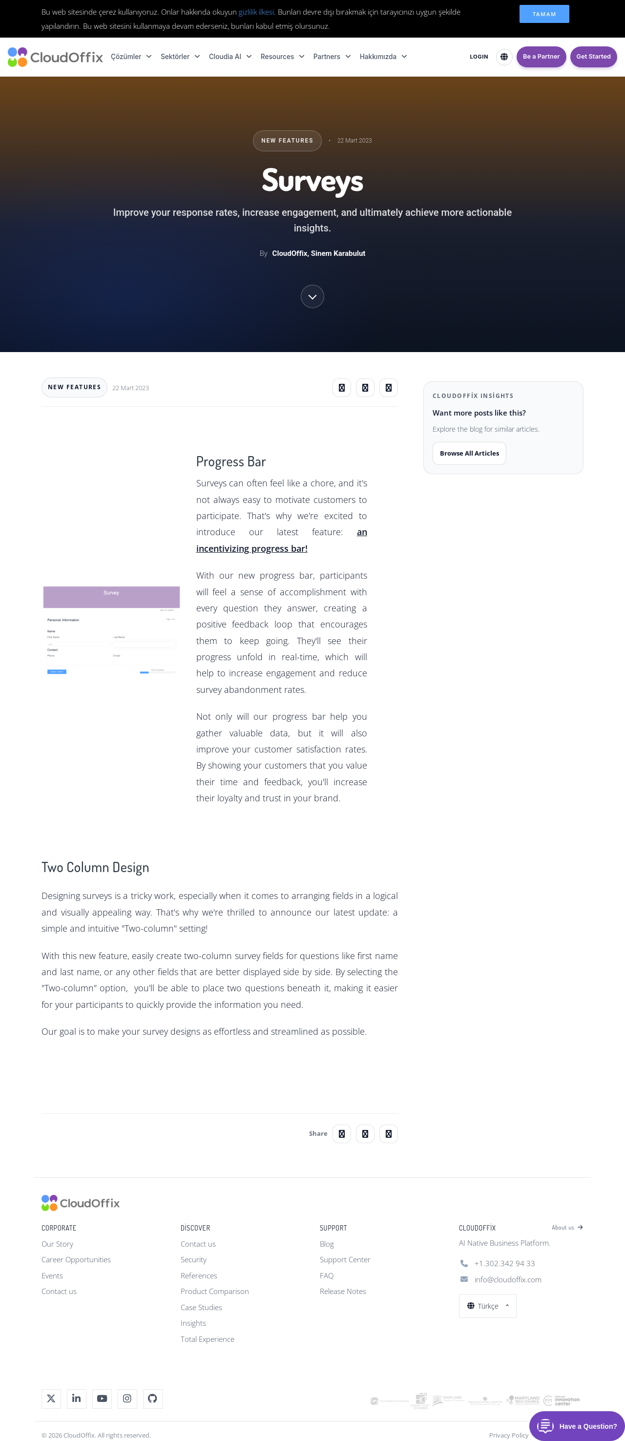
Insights (193, 1323)
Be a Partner (541, 56)
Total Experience (207, 1339)
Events (52, 1275)
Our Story (57, 1244)
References (199, 1275)
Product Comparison (215, 1291)
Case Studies (201, 1307)
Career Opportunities (76, 1259)
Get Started (594, 56)
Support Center (345, 1259)
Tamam (545, 14)
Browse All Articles (469, 453)
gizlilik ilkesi (256, 12)
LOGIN (479, 56)
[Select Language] (504, 57)
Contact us (59, 1291)
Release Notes (343, 1291)
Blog (327, 1244)
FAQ (326, 1275)
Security (194, 1259)
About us (567, 1228)
